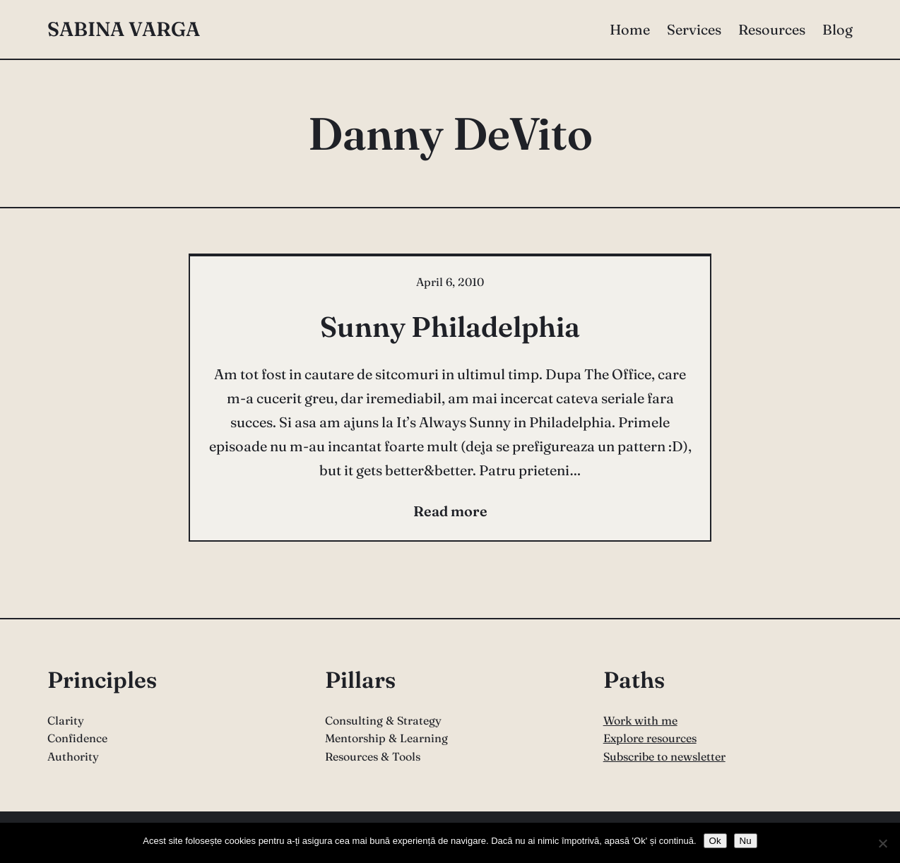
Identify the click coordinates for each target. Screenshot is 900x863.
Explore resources (650, 738)
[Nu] (882, 843)
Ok (715, 840)
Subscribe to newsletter (664, 756)
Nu (746, 840)
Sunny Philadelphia (450, 326)
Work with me (640, 720)
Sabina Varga (123, 29)
